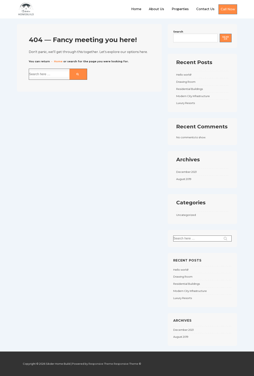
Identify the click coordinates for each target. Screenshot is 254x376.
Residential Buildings (189, 88)
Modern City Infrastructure (193, 96)
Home (136, 9)
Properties (180, 9)
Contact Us (205, 9)
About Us (156, 9)
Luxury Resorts (185, 103)
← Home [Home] (57, 61)
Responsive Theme (101, 363)
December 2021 (186, 171)
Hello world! (183, 74)
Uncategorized (186, 214)
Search (178, 31)
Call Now (228, 9)
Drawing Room (185, 81)
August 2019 (183, 179)
